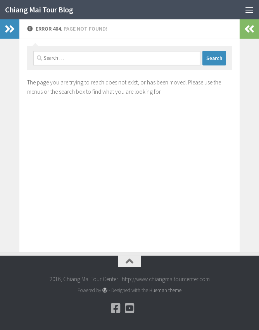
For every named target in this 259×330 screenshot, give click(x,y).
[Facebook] (115, 308)
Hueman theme (165, 290)
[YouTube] (129, 308)
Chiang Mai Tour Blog (41, 9)
